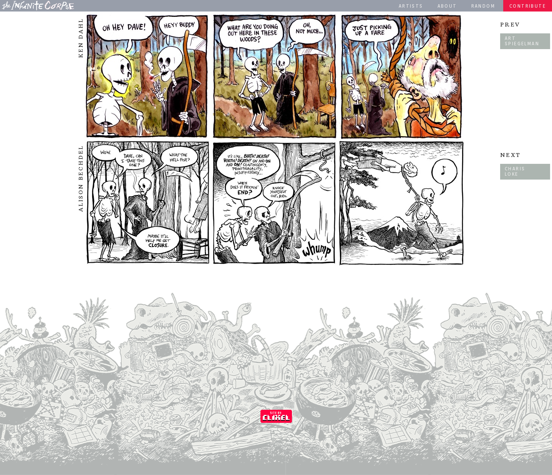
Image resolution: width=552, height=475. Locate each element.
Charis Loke (515, 171)
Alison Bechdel (80, 178)
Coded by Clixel (276, 416)
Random (483, 6)
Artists (411, 6)
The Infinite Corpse (38, 5)
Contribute (527, 6)
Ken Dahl (80, 38)
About (447, 6)
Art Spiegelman (522, 40)
